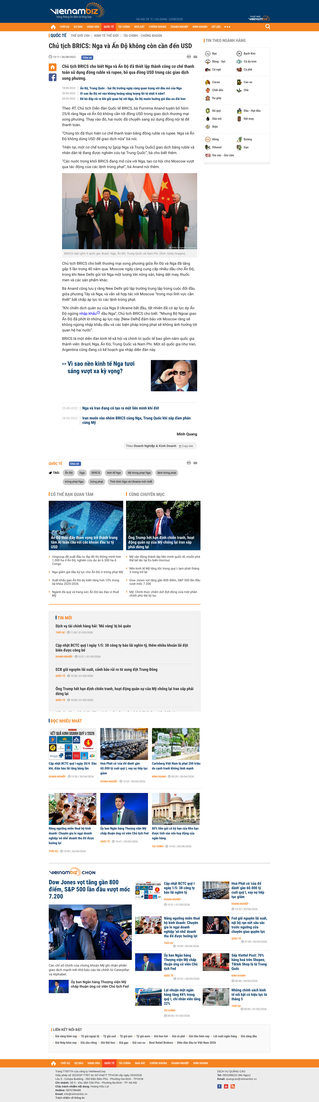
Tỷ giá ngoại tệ (90, 1036)
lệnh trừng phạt (167, 473)
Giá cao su (138, 1042)
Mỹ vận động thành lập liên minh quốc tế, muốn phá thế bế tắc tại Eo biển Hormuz (164, 558)
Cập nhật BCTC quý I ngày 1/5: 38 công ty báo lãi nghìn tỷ (179, 888)
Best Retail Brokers (161, 1042)
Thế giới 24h (80, 36)
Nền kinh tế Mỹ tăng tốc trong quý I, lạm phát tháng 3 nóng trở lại (164, 570)
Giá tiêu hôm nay (199, 1036)
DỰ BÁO (78, 27)
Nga (82, 473)
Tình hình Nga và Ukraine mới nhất (131, 481)
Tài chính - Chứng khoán (142, 36)
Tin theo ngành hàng (226, 40)
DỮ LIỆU (216, 27)
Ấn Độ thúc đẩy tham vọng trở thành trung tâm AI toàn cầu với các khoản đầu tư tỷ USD (84, 542)
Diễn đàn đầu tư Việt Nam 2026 (196, 1042)
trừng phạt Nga (74, 481)
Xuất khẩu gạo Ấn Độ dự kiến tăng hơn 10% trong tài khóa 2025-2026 (85, 582)
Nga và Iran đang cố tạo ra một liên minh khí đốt (120, 408)
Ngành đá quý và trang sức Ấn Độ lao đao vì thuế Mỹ (85, 593)
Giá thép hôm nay (66, 1042)
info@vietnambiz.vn (75, 1094)
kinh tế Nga (114, 473)
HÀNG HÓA (93, 27)
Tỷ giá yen (126, 1036)
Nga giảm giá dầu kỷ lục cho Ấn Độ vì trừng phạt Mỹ (87, 572)
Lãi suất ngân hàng (225, 1036)
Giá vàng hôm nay (66, 1036)
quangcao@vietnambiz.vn (241, 1078)
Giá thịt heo (108, 1042)
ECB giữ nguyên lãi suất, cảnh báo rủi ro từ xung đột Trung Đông (107, 669)
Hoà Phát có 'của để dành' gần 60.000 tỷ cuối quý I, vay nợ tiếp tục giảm (124, 768)
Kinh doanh (159, 776)
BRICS (95, 473)
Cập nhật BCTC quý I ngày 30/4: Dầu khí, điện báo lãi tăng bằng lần (73, 765)
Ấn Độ (68, 473)
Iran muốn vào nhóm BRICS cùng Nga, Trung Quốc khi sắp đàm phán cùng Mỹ (136, 420)
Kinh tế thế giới (106, 36)
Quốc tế (58, 35)
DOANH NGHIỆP (179, 27)
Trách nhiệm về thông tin (70, 1097)
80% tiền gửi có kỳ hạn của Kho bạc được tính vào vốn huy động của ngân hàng (175, 833)
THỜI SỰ (64, 27)
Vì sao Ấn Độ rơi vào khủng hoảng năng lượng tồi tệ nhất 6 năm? (122, 94)
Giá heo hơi (161, 1036)
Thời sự (60, 632)
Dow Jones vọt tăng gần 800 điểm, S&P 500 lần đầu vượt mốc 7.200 (164, 582)
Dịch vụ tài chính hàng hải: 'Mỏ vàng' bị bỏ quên (93, 626)
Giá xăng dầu (249, 1036)
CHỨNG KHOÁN (157, 27)
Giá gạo (123, 1042)
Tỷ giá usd (109, 1036)
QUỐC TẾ (109, 27)
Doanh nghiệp (64, 656)
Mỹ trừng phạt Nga (139, 473)
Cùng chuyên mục (147, 494)
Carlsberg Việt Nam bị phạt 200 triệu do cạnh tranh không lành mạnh (176, 765)
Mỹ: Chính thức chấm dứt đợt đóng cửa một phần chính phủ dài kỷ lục (163, 593)
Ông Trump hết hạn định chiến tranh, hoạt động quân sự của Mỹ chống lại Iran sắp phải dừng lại (161, 542)
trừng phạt (96, 481)
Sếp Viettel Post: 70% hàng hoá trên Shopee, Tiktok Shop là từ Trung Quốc (249, 962)
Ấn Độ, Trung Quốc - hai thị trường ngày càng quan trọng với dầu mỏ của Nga (131, 88)
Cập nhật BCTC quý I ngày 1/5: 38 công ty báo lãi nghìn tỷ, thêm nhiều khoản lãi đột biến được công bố (122, 648)
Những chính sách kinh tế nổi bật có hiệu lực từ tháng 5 (249, 994)
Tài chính (157, 846)
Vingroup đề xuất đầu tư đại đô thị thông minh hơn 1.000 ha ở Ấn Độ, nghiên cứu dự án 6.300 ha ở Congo (86, 560)
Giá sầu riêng (89, 1042)
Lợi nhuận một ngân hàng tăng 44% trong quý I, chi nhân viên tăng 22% (182, 997)
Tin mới (64, 617)
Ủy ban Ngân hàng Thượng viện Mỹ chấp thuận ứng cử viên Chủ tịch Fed (124, 830)
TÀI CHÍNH (124, 27)
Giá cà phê (178, 1036)
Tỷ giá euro (143, 1036)
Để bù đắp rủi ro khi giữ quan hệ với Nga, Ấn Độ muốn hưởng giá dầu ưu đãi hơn (133, 99)
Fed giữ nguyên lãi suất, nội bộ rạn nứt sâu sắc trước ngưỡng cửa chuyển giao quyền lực (249, 925)
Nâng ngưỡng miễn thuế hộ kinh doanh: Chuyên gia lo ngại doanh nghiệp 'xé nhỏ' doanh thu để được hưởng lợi (71, 835)
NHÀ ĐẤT (139, 27)
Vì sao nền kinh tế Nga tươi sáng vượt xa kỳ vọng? (101, 367)
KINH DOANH (200, 27)
